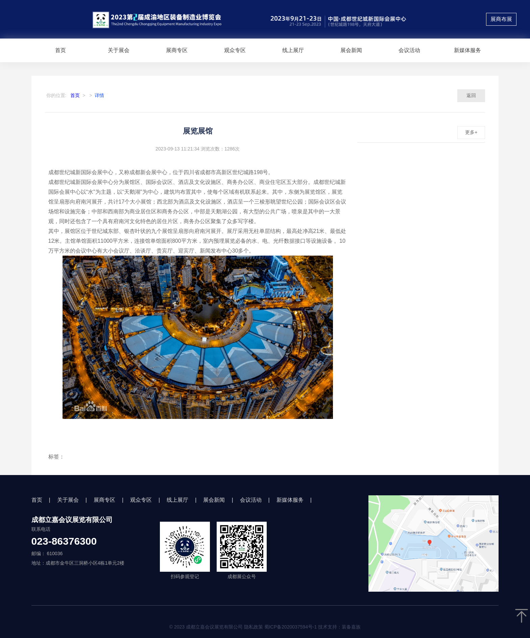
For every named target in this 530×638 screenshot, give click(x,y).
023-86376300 (64, 541)
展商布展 (501, 19)
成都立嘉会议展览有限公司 (72, 519)
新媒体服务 (467, 50)
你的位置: (56, 95)
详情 (99, 95)
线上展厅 (293, 50)
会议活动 (409, 50)
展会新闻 (351, 50)
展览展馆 (198, 131)
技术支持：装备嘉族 (339, 627)
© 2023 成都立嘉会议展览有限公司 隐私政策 (265, 626)
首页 (60, 50)
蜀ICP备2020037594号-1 (290, 627)
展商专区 (177, 50)
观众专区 (235, 50)
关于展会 (118, 50)
